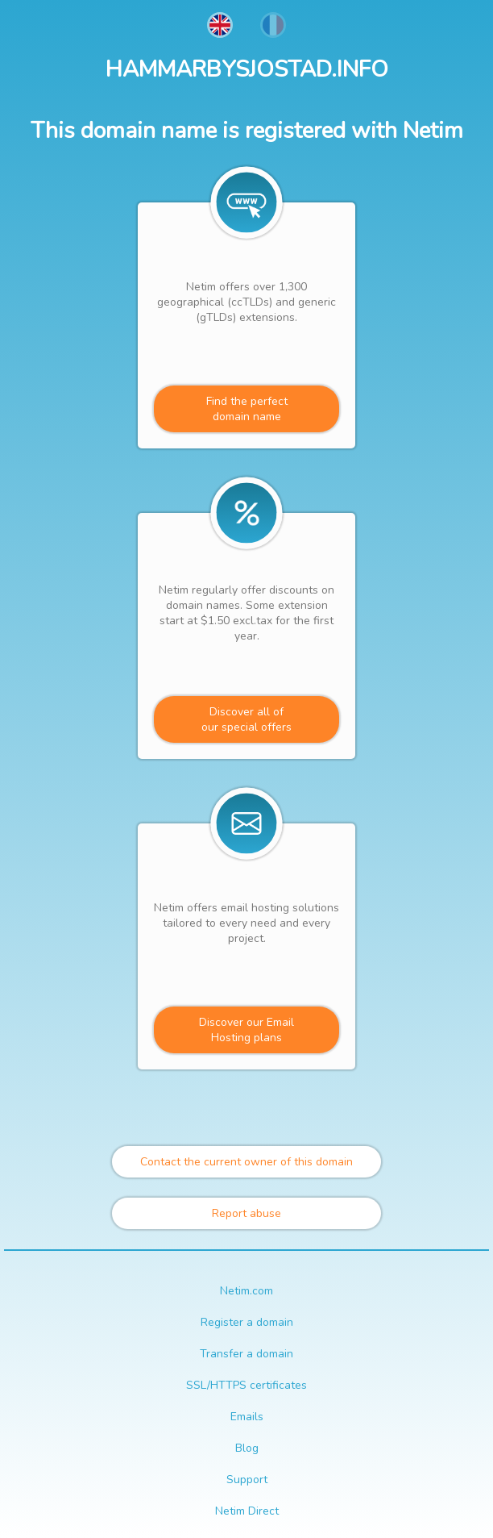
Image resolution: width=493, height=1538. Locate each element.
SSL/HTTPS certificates (246, 1385)
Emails (246, 1416)
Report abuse (246, 1213)
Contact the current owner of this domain (246, 1161)
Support (246, 1479)
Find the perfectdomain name (247, 409)
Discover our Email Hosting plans (246, 1030)
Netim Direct (247, 1511)
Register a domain (247, 1322)
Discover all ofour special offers (246, 719)
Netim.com (246, 1290)
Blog (247, 1448)
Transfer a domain (246, 1353)
